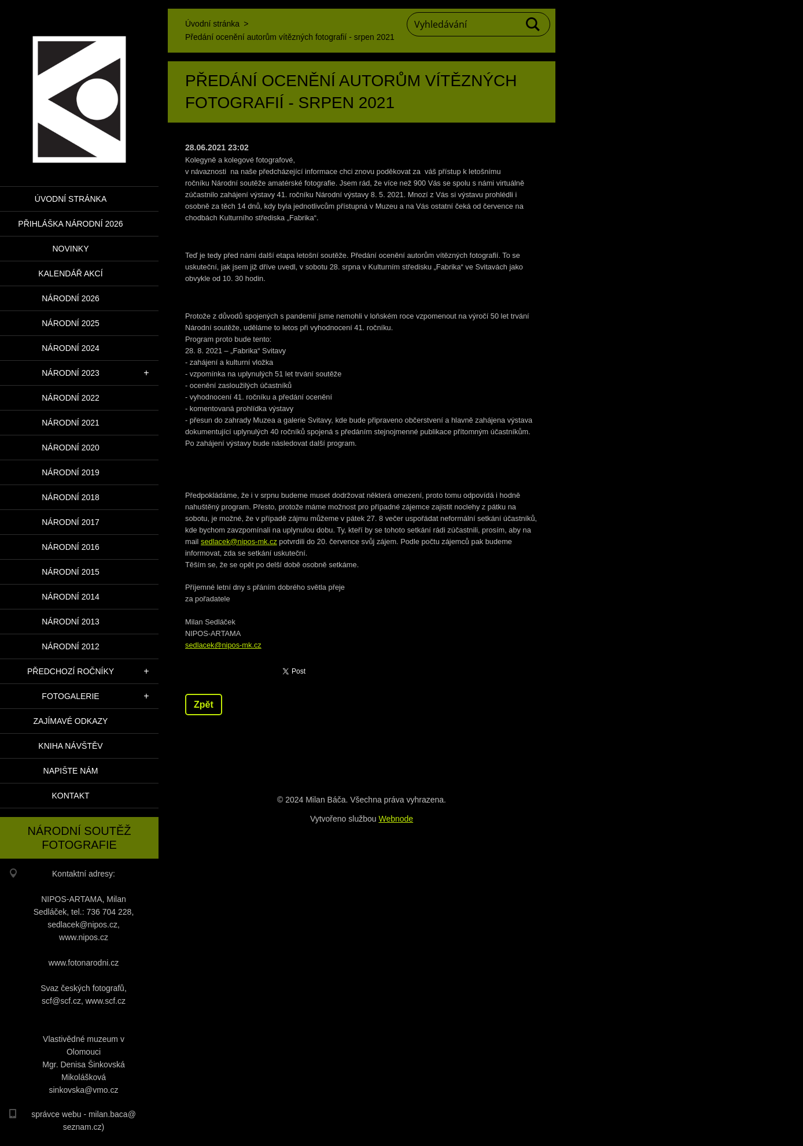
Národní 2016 (71, 547)
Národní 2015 (71, 571)
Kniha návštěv (70, 746)
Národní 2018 (71, 497)
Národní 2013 (71, 621)
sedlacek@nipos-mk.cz (239, 541)
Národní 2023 (71, 373)
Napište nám (70, 770)
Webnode (395, 818)
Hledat (533, 24)
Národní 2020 (71, 447)
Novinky (70, 248)
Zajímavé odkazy (71, 721)
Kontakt (70, 795)
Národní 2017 (71, 522)
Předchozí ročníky (70, 671)
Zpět (203, 704)
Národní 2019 (71, 472)
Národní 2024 (71, 348)
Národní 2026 (71, 298)
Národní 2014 (71, 596)
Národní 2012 (71, 646)
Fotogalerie (70, 696)
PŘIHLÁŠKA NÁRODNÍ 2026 (70, 223)
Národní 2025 (71, 323)
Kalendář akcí (70, 273)
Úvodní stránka (70, 199)
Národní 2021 (71, 422)
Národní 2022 (71, 397)
